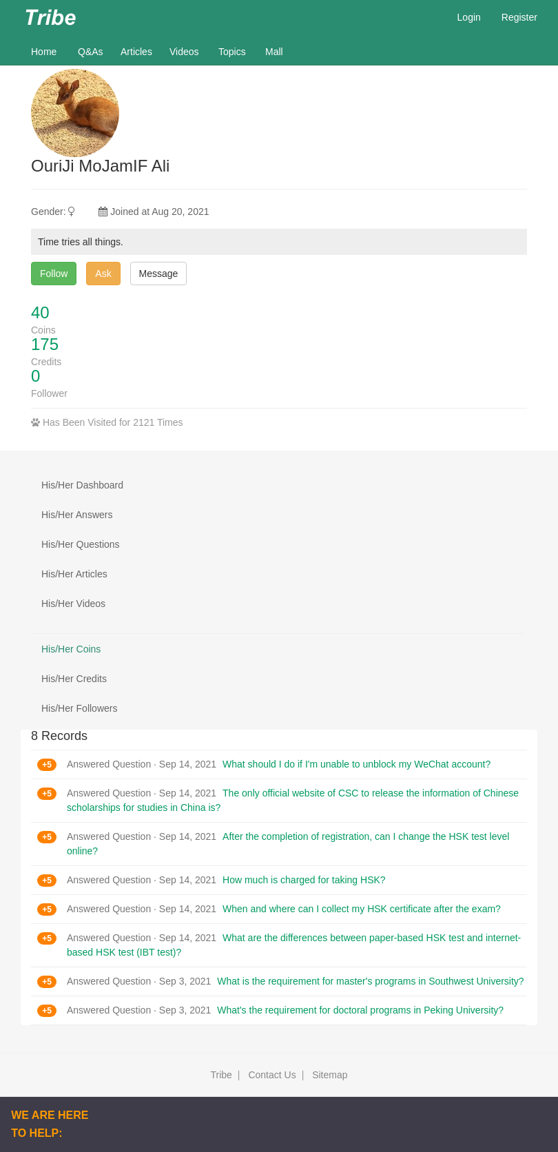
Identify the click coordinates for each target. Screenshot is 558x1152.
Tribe (220, 1074)
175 (45, 344)
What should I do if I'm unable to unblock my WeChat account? (356, 764)
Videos (184, 51)
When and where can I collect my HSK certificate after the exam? (362, 908)
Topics (232, 51)
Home (49, 50)
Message (158, 273)
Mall (274, 51)
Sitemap (329, 1074)
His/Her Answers (76, 514)
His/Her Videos (73, 603)
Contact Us (272, 1074)
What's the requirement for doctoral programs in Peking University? (360, 1010)
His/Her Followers (79, 708)
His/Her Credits (74, 678)
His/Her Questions (80, 544)
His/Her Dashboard (82, 485)
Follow (54, 273)
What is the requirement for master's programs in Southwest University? (370, 981)
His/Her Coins (71, 649)
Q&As (90, 51)
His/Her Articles (74, 573)
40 (40, 312)
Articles (136, 51)
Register (519, 17)
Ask (103, 273)
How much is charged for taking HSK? (304, 879)
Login (469, 17)
